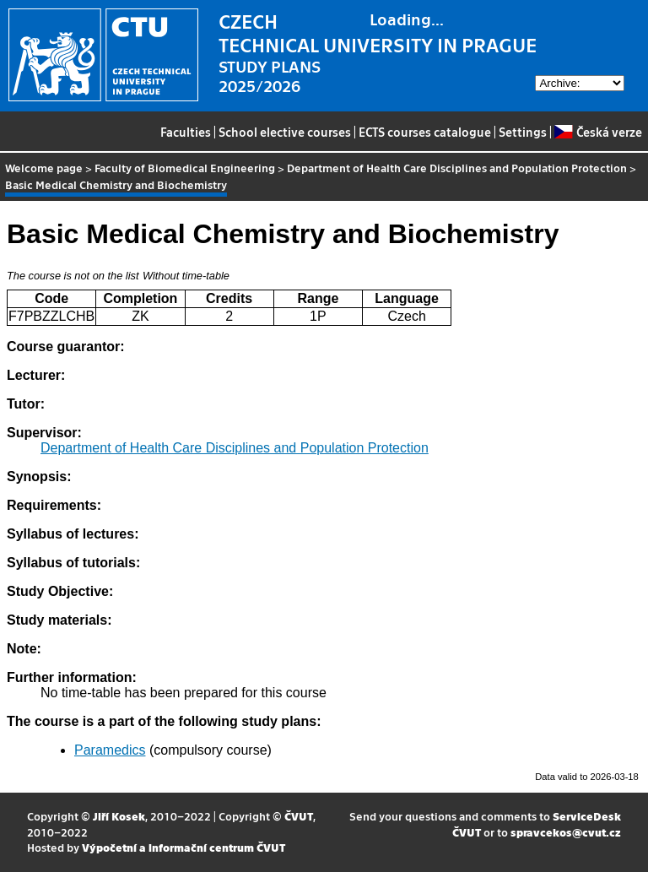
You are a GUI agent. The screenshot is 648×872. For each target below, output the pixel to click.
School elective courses (285, 131)
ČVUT (298, 816)
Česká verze (597, 131)
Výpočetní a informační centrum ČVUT (183, 847)
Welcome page (44, 167)
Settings (523, 131)
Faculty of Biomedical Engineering (184, 167)
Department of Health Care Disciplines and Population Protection (457, 167)
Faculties (185, 131)
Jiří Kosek (119, 816)
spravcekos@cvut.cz (565, 832)
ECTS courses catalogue (425, 131)
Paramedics (109, 750)
